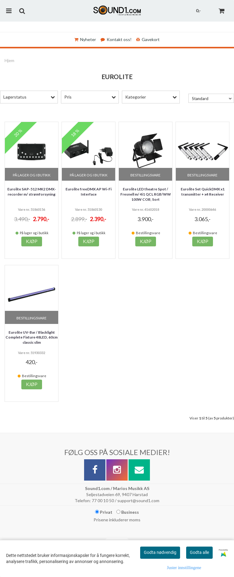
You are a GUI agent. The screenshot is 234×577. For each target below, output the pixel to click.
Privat (103, 512)
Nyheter (85, 39)
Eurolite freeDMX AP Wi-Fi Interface (89, 191)
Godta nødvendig (160, 552)
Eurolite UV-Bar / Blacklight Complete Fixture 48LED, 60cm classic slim (31, 337)
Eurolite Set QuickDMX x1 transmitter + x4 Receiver (203, 191)
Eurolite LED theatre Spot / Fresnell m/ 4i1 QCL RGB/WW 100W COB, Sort (145, 194)
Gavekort (148, 39)
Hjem (9, 60)
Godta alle (199, 552)
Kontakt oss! (116, 39)
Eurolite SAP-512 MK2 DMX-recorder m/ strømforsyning (31, 191)
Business (127, 512)
